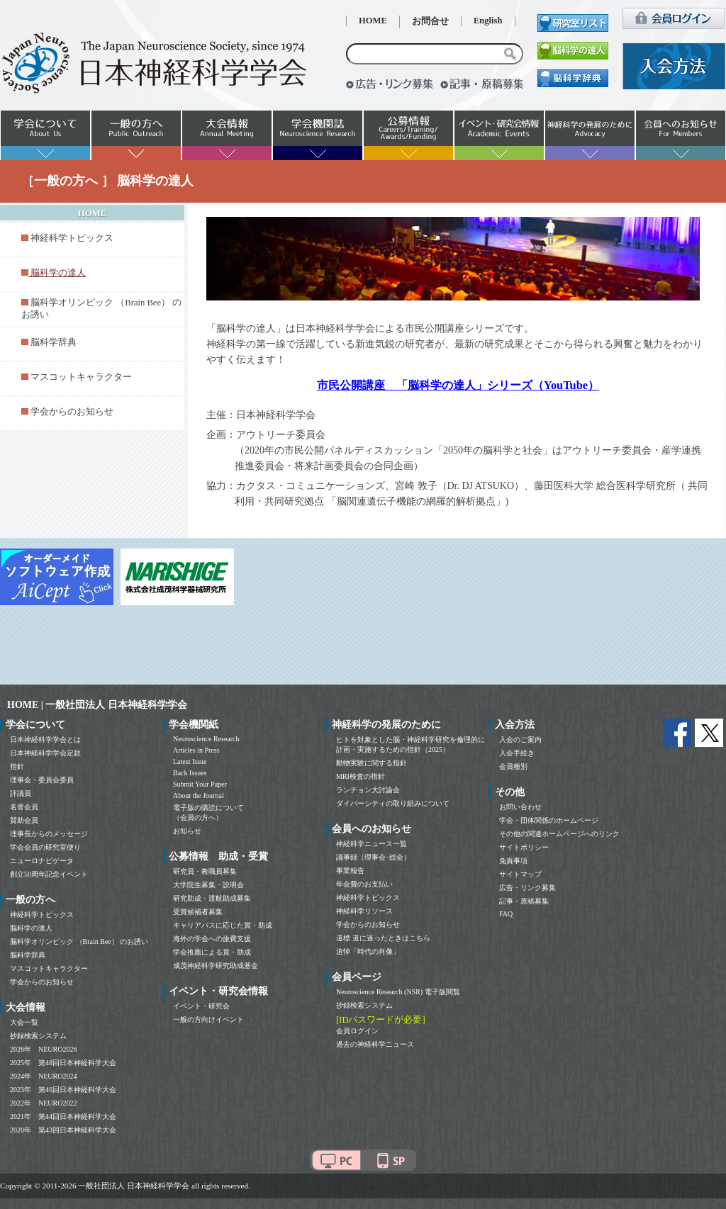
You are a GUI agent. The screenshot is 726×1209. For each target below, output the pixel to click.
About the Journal (198, 795)
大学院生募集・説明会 (208, 885)
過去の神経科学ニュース (375, 1044)
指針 (17, 766)
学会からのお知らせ (71, 412)
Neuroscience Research (206, 739)
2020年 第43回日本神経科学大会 (63, 1130)
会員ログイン (357, 1031)
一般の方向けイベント (208, 1019)
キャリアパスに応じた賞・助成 (222, 925)
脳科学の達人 (31, 928)
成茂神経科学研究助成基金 (215, 965)
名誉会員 (24, 807)
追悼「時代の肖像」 (368, 951)
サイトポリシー (524, 847)
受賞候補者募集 (198, 912)
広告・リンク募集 (527, 888)
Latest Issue (190, 761)
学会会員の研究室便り (45, 847)
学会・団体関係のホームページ (548, 820)
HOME (373, 21)
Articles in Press (196, 750)
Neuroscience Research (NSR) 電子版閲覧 (398, 992)
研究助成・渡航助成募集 (212, 898)
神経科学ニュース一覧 (371, 844)
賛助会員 (24, 820)
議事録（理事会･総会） (373, 857)
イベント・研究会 (201, 1006)
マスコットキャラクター (81, 377)
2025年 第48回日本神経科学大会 (63, 1063)
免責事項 (513, 861)
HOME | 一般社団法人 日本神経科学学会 (97, 704)
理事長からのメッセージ (49, 834)
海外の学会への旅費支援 (212, 939)
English (488, 21)
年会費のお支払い (364, 884)
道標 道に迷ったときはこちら (383, 938)
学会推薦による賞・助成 (212, 952)
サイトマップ (520, 874)
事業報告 (350, 871)
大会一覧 (24, 1022)
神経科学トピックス (71, 238)
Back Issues (190, 773)
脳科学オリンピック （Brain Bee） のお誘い (79, 941)
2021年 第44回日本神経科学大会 (63, 1116)
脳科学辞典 (53, 342)
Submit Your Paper (200, 784)
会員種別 (513, 766)
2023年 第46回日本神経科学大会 (63, 1089)
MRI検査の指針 (360, 776)
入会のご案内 (520, 739)
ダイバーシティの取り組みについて (392, 803)
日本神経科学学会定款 (45, 753)
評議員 (20, 793)
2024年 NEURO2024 (43, 1076)
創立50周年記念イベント (49, 874)
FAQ (506, 914)
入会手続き (517, 753)
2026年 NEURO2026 (43, 1049)
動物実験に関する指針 (371, 763)
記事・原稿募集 (524, 901)
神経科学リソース (364, 911)
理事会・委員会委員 (42, 780)
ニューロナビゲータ (42, 861)
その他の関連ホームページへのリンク (559, 834)
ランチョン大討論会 (368, 790)
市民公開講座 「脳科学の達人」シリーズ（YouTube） (458, 385)
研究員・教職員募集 (205, 871)
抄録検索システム (38, 1036)
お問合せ (430, 21)
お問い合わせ (520, 807)
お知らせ (187, 831)
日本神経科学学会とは (45, 739)
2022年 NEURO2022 (43, 1103)
